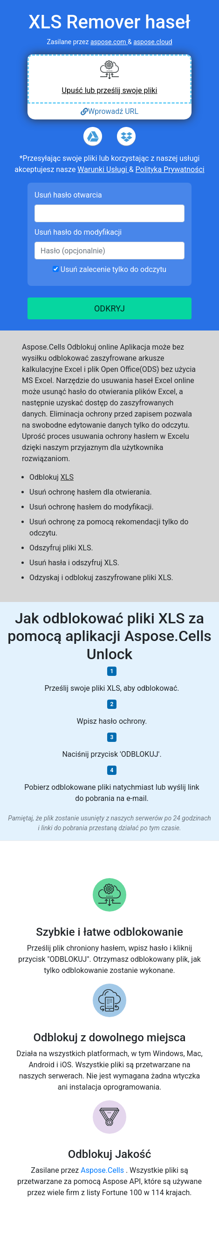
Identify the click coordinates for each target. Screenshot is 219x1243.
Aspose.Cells (103, 1170)
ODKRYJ (109, 308)
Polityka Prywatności (170, 169)
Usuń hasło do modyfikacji (78, 232)
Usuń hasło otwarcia (68, 195)
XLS (67, 477)
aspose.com (109, 42)
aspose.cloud (152, 42)
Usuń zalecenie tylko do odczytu (109, 269)
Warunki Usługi (103, 169)
